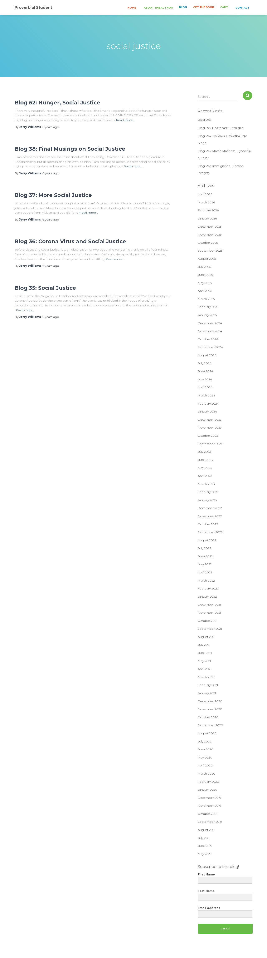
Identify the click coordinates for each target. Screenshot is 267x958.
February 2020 (208, 782)
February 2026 (208, 210)
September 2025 (210, 250)
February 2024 (208, 403)
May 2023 (205, 468)
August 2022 (207, 540)
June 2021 (205, 653)
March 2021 (206, 677)
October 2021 (207, 621)
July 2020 (205, 741)
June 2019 (205, 846)
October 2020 (208, 717)
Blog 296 (204, 120)
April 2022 (205, 572)
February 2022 (208, 588)
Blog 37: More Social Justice (53, 195)
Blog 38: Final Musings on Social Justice (70, 149)
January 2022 (207, 596)
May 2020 (205, 757)
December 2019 (209, 798)
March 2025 (206, 299)
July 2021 (204, 645)
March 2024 (206, 395)
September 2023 (210, 444)
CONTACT (242, 7)
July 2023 (204, 452)
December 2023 (210, 419)
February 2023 (208, 492)
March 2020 (206, 773)
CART (224, 7)
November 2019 (209, 806)
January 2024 (207, 411)
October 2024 (208, 339)
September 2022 (210, 532)
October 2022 (208, 524)
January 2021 (207, 693)
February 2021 (208, 685)
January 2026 (207, 218)
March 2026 (206, 202)
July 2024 (204, 363)
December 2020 (210, 701)
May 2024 (205, 379)
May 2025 (205, 283)
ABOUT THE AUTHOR (158, 7)
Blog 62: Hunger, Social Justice (57, 102)
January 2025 (207, 315)
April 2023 (205, 476)
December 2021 (209, 604)
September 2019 (210, 822)
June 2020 (205, 749)
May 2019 (204, 854)
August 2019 (206, 830)
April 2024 (205, 387)
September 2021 (210, 629)
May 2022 (205, 564)
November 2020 (210, 709)
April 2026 (205, 194)
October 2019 (207, 814)
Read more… (125, 120)
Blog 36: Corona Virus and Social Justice (70, 241)
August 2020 (207, 733)
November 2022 (210, 516)
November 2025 (210, 234)
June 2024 (205, 371)
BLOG (183, 7)
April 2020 (205, 765)
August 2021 (206, 637)
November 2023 (210, 427)
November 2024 (210, 331)
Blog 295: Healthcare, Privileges (220, 128)
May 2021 (204, 661)
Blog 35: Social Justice (45, 288)
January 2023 (207, 500)
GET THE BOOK (203, 7)
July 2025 (204, 267)
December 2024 (210, 323)
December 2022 (210, 508)
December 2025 (210, 226)
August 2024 (207, 355)
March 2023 (206, 484)
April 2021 (205, 669)
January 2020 (207, 789)
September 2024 (210, 347)
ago (50, 127)
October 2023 (208, 436)
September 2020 (210, 725)
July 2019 (204, 838)
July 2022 (204, 548)
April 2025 (205, 291)
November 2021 (209, 612)
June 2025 (205, 275)
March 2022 (206, 580)
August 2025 (207, 259)
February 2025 (208, 307)
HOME (131, 7)
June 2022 (205, 556)
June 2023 (205, 460)
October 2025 (208, 243)
